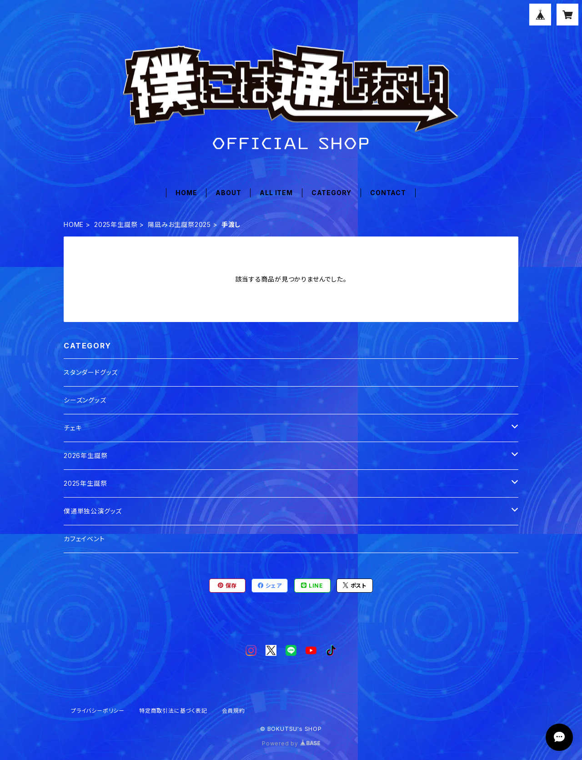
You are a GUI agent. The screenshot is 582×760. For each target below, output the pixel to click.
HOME (186, 192)
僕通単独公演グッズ (93, 511)
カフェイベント (84, 539)
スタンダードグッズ (91, 372)
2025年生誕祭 (115, 224)
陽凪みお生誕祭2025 (179, 224)
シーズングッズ (85, 400)
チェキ (72, 428)
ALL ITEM (276, 192)
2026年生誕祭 (85, 455)
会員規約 (233, 710)
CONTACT (388, 192)
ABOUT (228, 192)
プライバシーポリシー (98, 710)
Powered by (291, 743)
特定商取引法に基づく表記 (173, 710)
